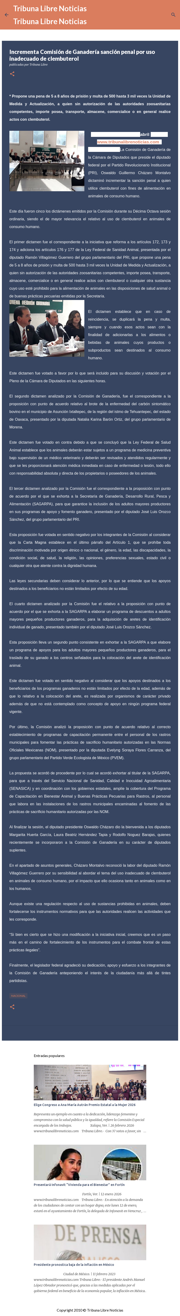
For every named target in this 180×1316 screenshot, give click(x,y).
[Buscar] (173, 14)
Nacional (18, 995)
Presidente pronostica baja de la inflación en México (74, 1265)
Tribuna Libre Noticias (50, 8)
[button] (12, 74)
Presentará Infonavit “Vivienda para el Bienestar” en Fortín (79, 1185)
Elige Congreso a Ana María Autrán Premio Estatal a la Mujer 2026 (84, 1105)
